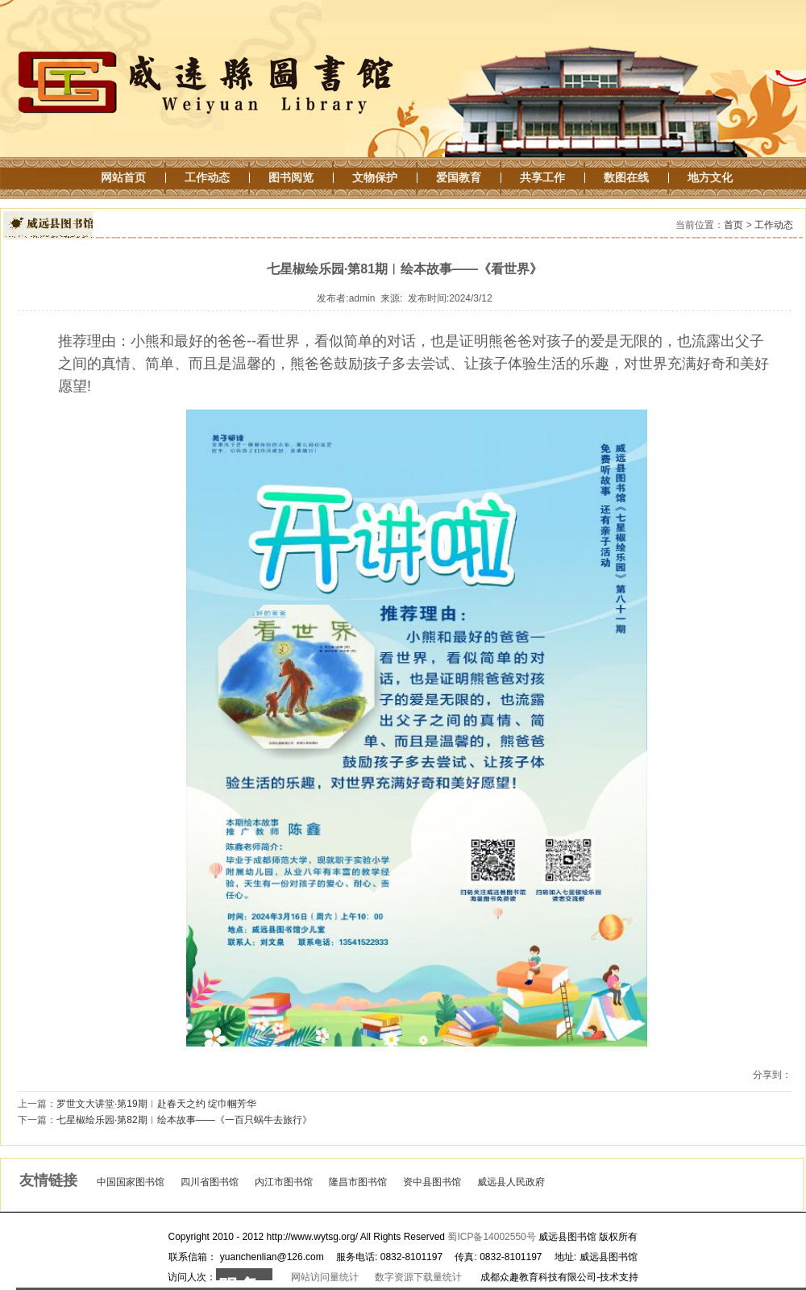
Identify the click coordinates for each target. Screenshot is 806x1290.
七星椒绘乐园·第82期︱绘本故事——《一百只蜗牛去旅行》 (184, 1120)
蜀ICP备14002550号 (491, 1236)
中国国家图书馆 (130, 1182)
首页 (733, 225)
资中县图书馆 (432, 1182)
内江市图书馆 (284, 1182)
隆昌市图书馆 (358, 1182)
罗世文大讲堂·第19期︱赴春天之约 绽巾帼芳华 (156, 1103)
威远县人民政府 (511, 1182)
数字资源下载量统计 (418, 1277)
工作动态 (773, 225)
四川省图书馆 (210, 1182)
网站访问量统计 (325, 1277)
